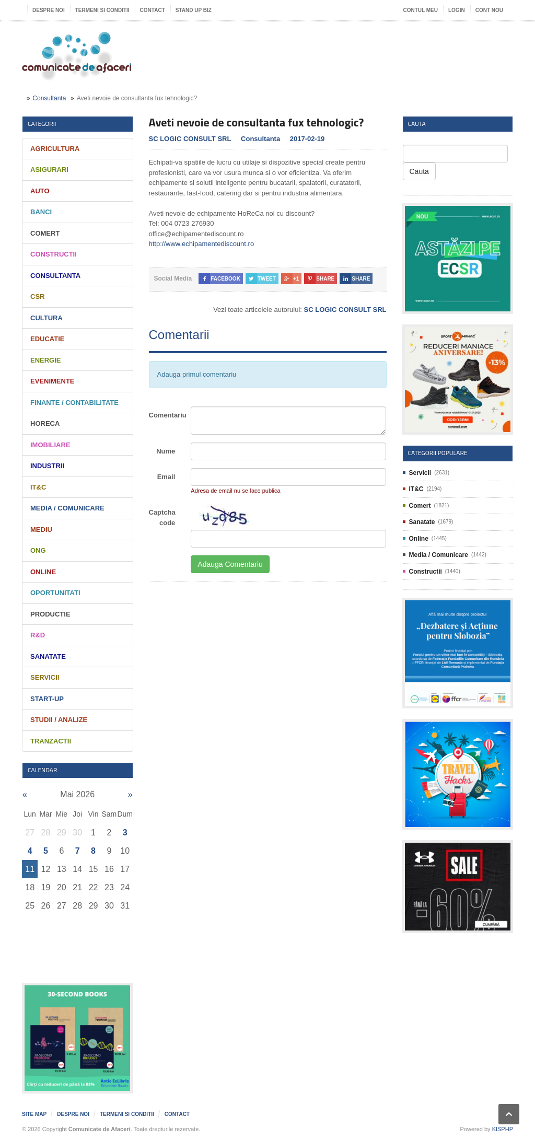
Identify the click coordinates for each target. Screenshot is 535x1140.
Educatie (47, 339)
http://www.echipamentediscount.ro (201, 244)
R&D (37, 635)
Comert (45, 233)
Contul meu (420, 10)
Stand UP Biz (194, 10)
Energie (45, 360)
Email (166, 477)
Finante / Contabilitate (74, 402)
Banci (41, 212)
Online (43, 572)
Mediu (41, 529)
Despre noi (48, 10)
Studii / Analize (58, 720)
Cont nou (489, 10)
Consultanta (49, 98)
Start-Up (47, 699)
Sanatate (48, 656)
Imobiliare (50, 445)
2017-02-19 (307, 139)
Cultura (46, 318)
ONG (38, 550)
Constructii (53, 254)
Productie (50, 614)
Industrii (47, 466)
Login (456, 10)
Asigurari (49, 169)
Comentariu (166, 415)
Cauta (419, 171)
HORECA (45, 423)
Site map (34, 1114)
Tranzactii (50, 741)
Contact (152, 10)
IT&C (38, 487)
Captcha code (162, 517)
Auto (40, 191)
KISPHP (502, 1129)
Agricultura (54, 149)
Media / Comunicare (67, 508)
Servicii (44, 677)
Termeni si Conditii (102, 10)
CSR (37, 296)
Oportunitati (55, 593)
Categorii (42, 123)
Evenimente (52, 381)
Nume (165, 451)
